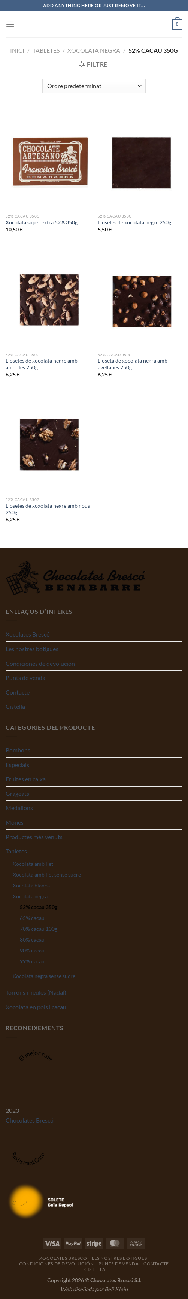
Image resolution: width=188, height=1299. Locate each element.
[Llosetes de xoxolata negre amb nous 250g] (48, 442)
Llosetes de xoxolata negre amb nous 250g (48, 509)
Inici (17, 50)
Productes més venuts (34, 836)
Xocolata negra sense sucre (44, 976)
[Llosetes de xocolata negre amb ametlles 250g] (48, 297)
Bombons (18, 750)
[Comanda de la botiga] (94, 86)
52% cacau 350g (38, 907)
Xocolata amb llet (33, 864)
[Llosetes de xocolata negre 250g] (140, 159)
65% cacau (32, 918)
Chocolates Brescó (30, 1120)
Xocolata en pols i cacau (36, 1006)
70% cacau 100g (38, 929)
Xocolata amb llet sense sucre (47, 874)
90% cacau (32, 950)
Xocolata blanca (31, 885)
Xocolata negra (93, 50)
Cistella (15, 706)
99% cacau (32, 961)
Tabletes (46, 50)
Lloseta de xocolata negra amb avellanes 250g (132, 364)
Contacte (18, 692)
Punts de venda (25, 677)
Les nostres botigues (32, 648)
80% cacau (32, 939)
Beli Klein (116, 1289)
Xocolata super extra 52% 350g (42, 222)
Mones (15, 822)
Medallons (19, 807)
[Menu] (10, 24)
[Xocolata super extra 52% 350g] (48, 159)
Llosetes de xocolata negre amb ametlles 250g (42, 364)
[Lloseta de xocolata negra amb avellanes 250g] (140, 297)
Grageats (17, 793)
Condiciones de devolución (40, 663)
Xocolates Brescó (28, 634)
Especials (17, 764)
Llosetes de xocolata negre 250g (134, 222)
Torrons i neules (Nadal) (36, 992)
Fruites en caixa (26, 778)
